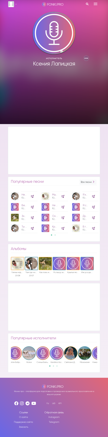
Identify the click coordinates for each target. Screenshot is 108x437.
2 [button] (56, 236)
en (59, 403)
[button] (86, 58)
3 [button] (58, 367)
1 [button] (52, 236)
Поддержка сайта (23, 422)
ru (48, 403)
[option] (23, 211)
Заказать (23, 427)
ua (53, 403)
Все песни (88, 182)
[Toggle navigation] (95, 4)
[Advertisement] (54, 97)
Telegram (54, 422)
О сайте (23, 417)
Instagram (54, 417)
